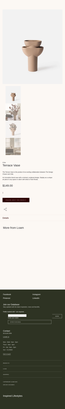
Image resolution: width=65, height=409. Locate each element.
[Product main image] (32, 94)
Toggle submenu (60, 363)
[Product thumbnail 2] (32, 129)
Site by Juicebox (9, 384)
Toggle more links (60, 384)
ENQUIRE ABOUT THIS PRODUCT (16, 200)
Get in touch (7, 354)
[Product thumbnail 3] (32, 146)
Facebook (7, 294)
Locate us (6, 337)
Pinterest (6, 298)
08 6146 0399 (7, 333)
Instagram (37, 294)
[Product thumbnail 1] (32, 112)
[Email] (29, 322)
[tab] (32, 218)
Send (57, 316)
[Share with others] (6, 209)
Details (6, 218)
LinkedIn (36, 298)
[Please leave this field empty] (17, 315)
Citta (4, 162)
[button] (3, 193)
